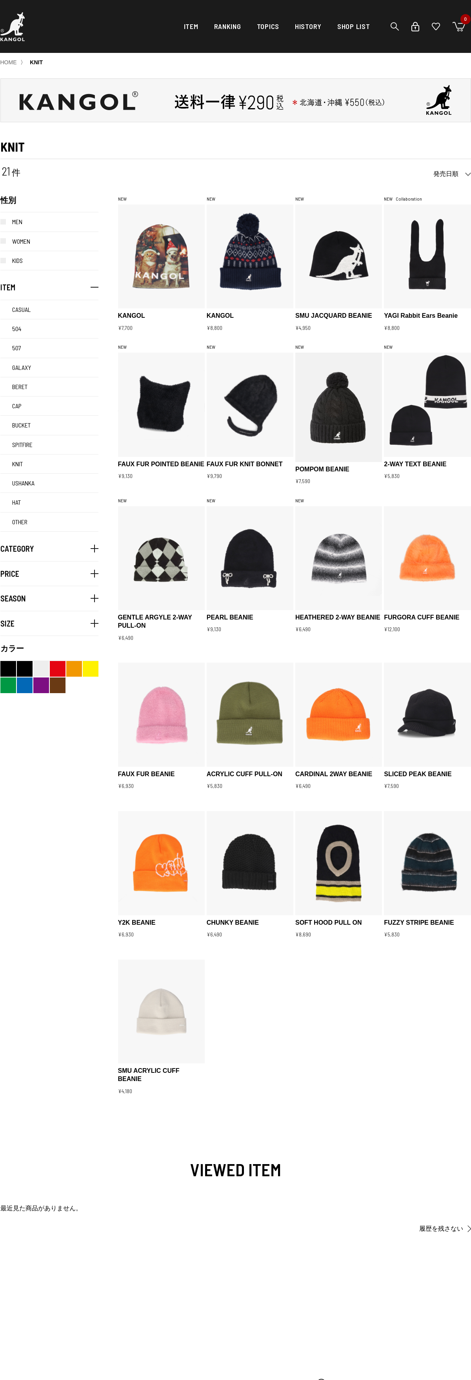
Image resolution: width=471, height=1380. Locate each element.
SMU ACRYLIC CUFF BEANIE (149, 1074)
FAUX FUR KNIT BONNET (245, 464)
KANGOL (131, 315)
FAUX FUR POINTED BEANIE (161, 464)
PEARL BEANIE (230, 617)
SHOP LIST (353, 26)
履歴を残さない (441, 1228)
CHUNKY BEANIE (233, 922)
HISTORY (308, 26)
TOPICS (268, 26)
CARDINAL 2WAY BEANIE (333, 774)
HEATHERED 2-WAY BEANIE (337, 617)
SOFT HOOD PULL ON (328, 922)
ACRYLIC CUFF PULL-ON (244, 774)
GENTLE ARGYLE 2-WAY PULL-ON (155, 621)
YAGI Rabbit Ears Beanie (421, 315)
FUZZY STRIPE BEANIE (419, 922)
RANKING (227, 26)
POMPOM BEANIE (322, 469)
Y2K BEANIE (137, 922)
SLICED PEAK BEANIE (417, 774)
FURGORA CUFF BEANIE (421, 617)
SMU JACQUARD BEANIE (333, 315)
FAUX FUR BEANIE (146, 774)
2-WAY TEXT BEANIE (415, 464)
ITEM (191, 26)
